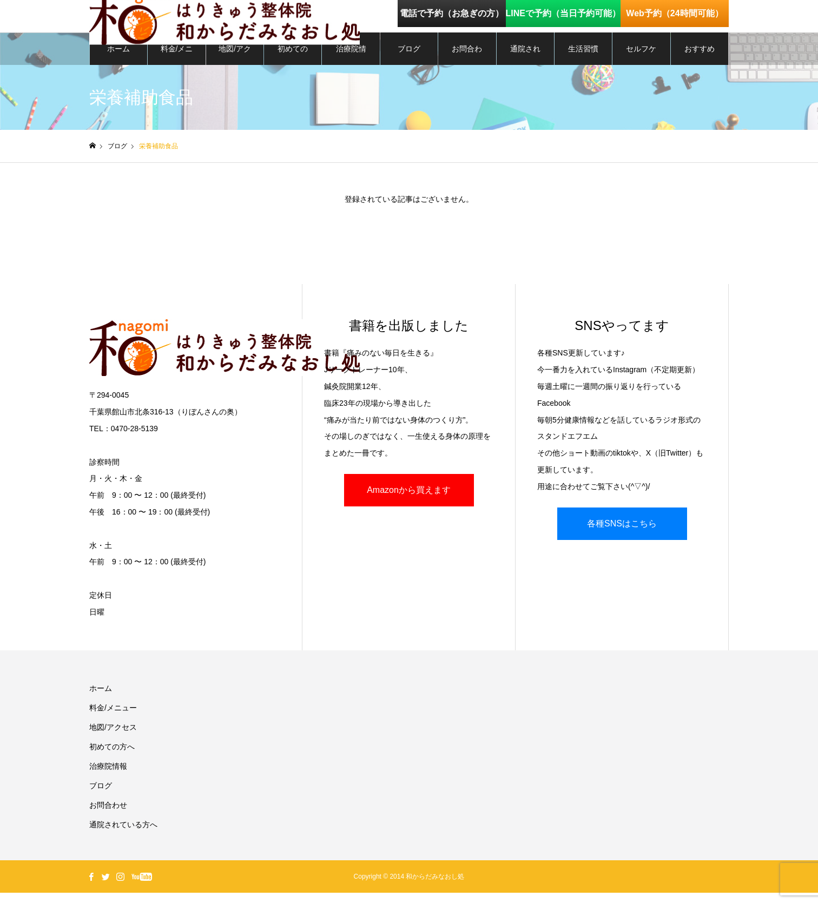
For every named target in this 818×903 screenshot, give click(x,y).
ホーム (118, 59)
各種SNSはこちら (622, 533)
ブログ (409, 59)
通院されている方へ (525, 65)
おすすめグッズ (699, 65)
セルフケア (641, 65)
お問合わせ (467, 65)
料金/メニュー (177, 65)
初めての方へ (293, 65)
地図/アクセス (235, 65)
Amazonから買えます (409, 500)
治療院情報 (351, 65)
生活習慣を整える (583, 65)
